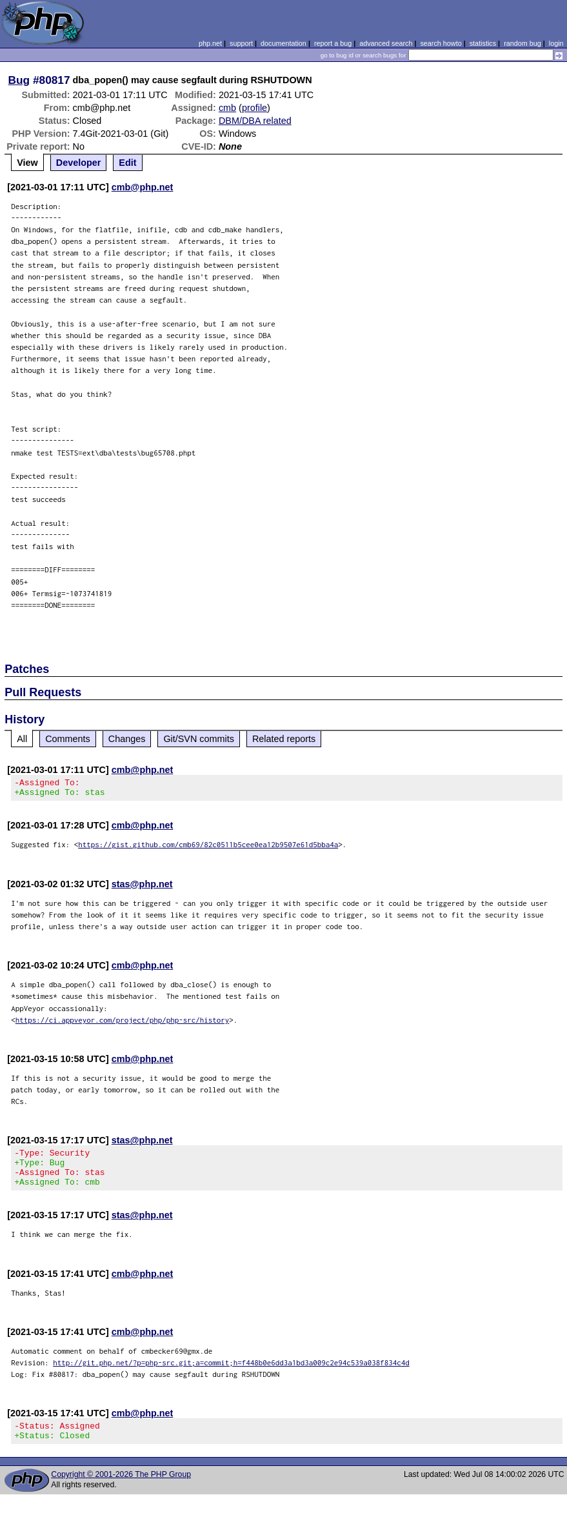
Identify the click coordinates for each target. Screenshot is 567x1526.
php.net (210, 43)
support (241, 43)
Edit (127, 162)
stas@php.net (142, 888)
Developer (78, 162)
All (22, 739)
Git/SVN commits (198, 739)
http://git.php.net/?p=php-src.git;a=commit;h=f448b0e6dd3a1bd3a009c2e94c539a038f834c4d (231, 1374)
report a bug (333, 43)
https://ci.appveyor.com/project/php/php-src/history (122, 1023)
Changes (127, 739)
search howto (440, 43)
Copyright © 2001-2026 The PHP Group (121, 1489)
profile (254, 108)
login (556, 43)
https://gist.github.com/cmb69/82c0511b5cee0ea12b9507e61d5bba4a (208, 848)
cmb (227, 108)
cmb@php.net (143, 187)
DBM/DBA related (255, 120)
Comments (67, 739)
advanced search (385, 43)
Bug (19, 80)
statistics (483, 43)
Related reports (283, 739)
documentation (283, 43)
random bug (522, 43)
